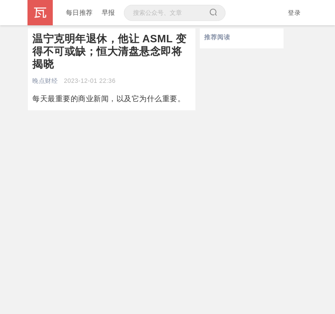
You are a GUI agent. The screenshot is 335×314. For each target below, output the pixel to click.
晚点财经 (45, 80)
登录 (294, 12)
